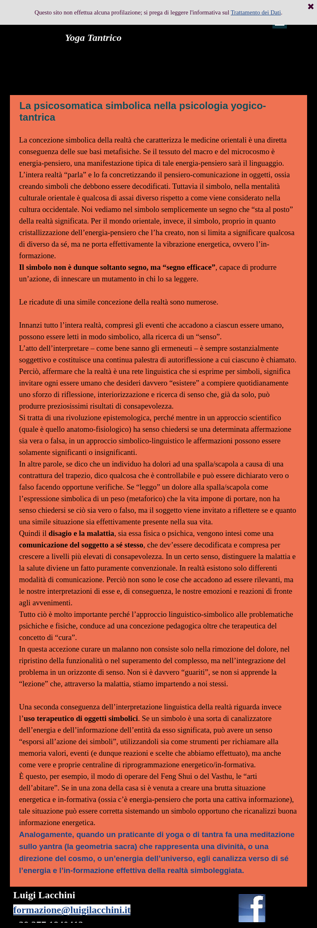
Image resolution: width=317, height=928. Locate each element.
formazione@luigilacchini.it (71, 909)
